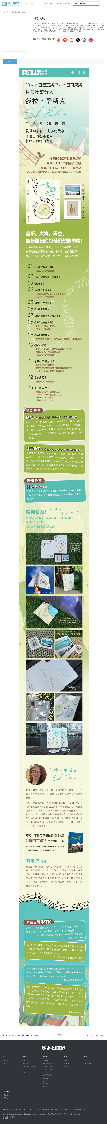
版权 (52, 4)
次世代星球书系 (47, 1075)
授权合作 (66, 1066)
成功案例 (66, 1063)
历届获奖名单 (88, 1063)
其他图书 (45, 1083)
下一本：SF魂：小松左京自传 (93, 1035)
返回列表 (60, 1035)
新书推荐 (10, 12)
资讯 (32, 4)
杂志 (39, 4)
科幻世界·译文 (27, 1063)
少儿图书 (45, 1081)
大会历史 (5, 1098)
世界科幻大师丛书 (20, 12)
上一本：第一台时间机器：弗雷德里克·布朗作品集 (20, 1035)
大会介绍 (5, 1095)
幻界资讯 (5, 1060)
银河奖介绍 (87, 1060)
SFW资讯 (5, 1063)
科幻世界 (25, 1060)
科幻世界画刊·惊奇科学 (29, 1066)
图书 (45, 4)
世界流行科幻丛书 (48, 1072)
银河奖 (59, 4)
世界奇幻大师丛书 (48, 1069)
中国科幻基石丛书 (48, 1063)
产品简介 (10, 61)
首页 (25, 4)
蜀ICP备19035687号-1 (24, 1114)
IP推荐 (65, 1060)
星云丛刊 (45, 1078)
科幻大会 (68, 4)
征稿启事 (25, 1072)
